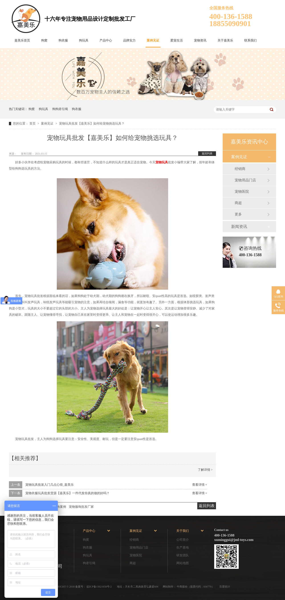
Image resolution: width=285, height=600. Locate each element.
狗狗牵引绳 (60, 109)
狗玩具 (83, 40)
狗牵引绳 (89, 563)
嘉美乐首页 (22, 40)
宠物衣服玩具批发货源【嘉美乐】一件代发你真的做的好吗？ (67, 493)
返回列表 (207, 153)
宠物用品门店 (245, 180)
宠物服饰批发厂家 (81, 506)
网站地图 (182, 563)
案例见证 (153, 40)
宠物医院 (242, 191)
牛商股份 (182, 586)
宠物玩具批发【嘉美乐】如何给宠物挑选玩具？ (91, 123)
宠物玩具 (161, 162)
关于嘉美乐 (225, 40)
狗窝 (44, 40)
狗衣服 (63, 40)
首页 (33, 123)
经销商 (240, 169)
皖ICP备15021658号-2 (99, 586)
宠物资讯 (200, 40)
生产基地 (182, 547)
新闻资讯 (239, 226)
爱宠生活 (176, 40)
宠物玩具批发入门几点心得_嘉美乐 (49, 484)
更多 (238, 214)
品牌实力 (129, 40)
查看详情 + (199, 484)
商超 (238, 203)
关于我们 (182, 530)
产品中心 (106, 40)
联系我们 (250, 40)
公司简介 (182, 539)
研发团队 (182, 555)
